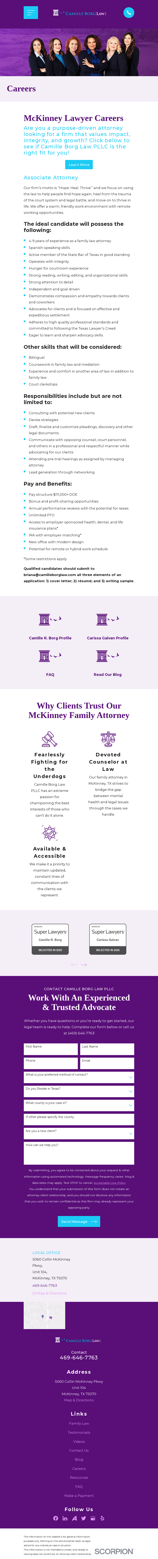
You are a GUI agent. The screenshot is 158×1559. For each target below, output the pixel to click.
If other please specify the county (50, 1131)
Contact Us (79, 1465)
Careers (79, 1483)
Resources (79, 1492)
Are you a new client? (41, 1145)
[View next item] (84, 979)
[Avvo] (74, 1532)
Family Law (79, 1438)
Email (86, 1075)
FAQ (79, 1501)
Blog (79, 1474)
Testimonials (79, 1447)
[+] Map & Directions (50, 1308)
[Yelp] (102, 1532)
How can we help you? (42, 1160)
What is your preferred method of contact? (57, 1089)
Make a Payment (79, 1510)
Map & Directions (79, 1415)
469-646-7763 (45, 1300)
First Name (34, 1061)
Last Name (90, 1061)
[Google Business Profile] (93, 1532)
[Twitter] (83, 1532)
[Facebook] (55, 1532)
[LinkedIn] (65, 1532)
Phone (30, 1075)
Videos (79, 1456)
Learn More (79, 165)
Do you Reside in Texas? (43, 1103)
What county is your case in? (46, 1117)
